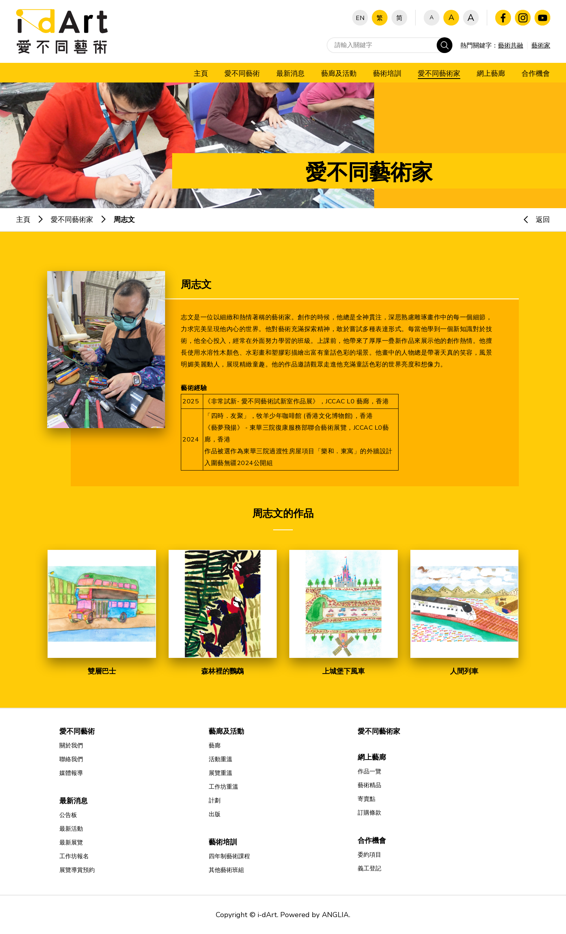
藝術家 (540, 45)
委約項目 (369, 855)
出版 (215, 814)
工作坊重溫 (223, 787)
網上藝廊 (372, 757)
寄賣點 (366, 799)
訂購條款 (369, 813)
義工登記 (369, 868)
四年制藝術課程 (229, 856)
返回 (533, 219)
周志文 (124, 219)
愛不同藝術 (77, 731)
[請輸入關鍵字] (389, 45)
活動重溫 (220, 759)
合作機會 (372, 840)
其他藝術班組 (226, 870)
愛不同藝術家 (72, 219)
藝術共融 (510, 45)
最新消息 (73, 801)
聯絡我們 (71, 759)
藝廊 (215, 745)
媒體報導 (71, 773)
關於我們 (71, 745)
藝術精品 (369, 785)
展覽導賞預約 (77, 870)
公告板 (68, 815)
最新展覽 (71, 842)
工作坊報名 (74, 856)
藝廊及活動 (226, 731)
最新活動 (71, 829)
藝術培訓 (223, 842)
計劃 (215, 800)
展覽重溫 (220, 773)
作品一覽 (369, 771)
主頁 (23, 219)
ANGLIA (335, 914)
